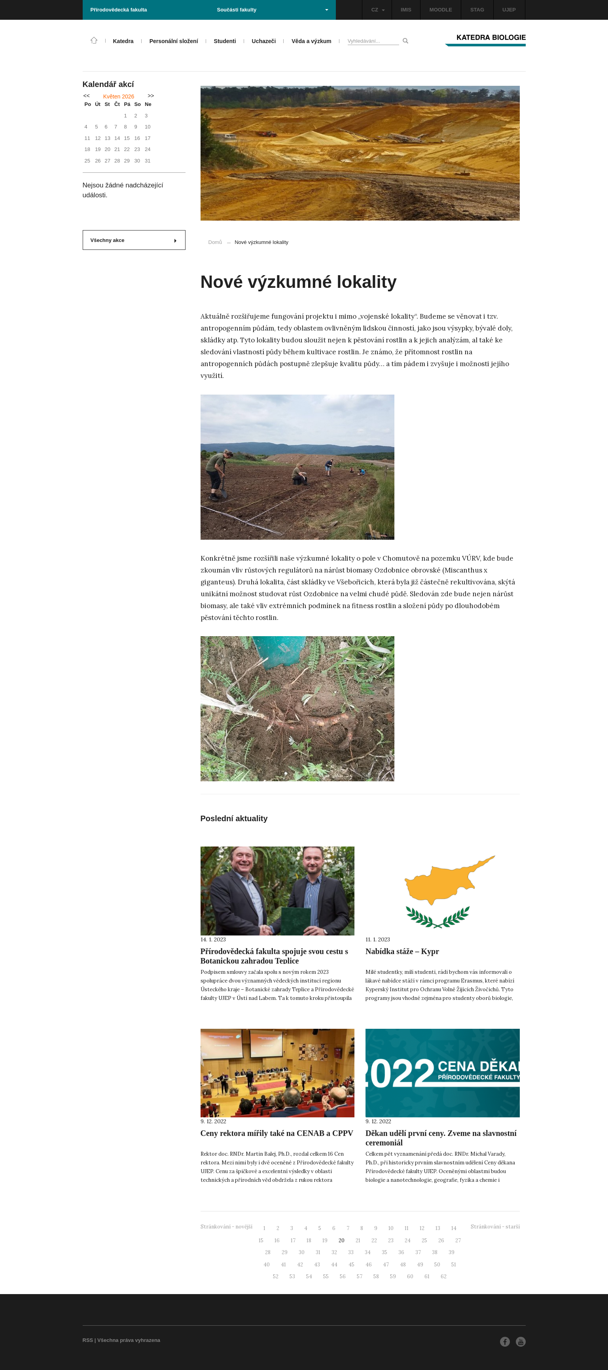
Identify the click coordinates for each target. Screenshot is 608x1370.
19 (325, 1240)
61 (427, 1276)
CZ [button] (378, 10)
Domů (215, 242)
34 (368, 1252)
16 (277, 1240)
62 (444, 1276)
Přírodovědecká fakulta (119, 10)
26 (441, 1240)
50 (437, 1264)
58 (376, 1276)
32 (334, 1252)
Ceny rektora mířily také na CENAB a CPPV (277, 1133)
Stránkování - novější (226, 1226)
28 (268, 1252)
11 (407, 1228)
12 (422, 1228)
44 (334, 1264)
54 (309, 1276)
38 (435, 1252)
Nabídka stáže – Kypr (402, 951)
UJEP (509, 10)
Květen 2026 (118, 96)
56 (343, 1276)
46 (369, 1264)
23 (391, 1240)
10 (391, 1228)
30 (302, 1252)
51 (453, 1264)
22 (374, 1240)
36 (401, 1252)
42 (300, 1264)
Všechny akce (133, 240)
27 (458, 1240)
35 (384, 1252)
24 (408, 1240)
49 (420, 1264)
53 (292, 1276)
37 (418, 1252)
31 (318, 1252)
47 (386, 1264)
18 (309, 1240)
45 (351, 1264)
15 (261, 1240)
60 (410, 1276)
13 (438, 1228)
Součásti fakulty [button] (272, 10)
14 (453, 1228)
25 (424, 1240)
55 (326, 1276)
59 (393, 1276)
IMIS (406, 10)
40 (266, 1264)
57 (359, 1276)
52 (275, 1276)
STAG (477, 10)
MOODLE (441, 10)
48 (403, 1264)
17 (293, 1240)
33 (351, 1252)
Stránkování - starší (495, 1226)
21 (358, 1240)
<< (86, 96)
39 (452, 1252)
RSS (88, 1340)
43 (317, 1264)
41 (283, 1264)
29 (285, 1252)
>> (151, 96)
